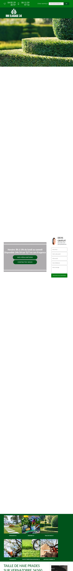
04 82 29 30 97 (10, 3)
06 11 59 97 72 (23, 3)
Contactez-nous (25, 262)
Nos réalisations (25, 257)
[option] (36, 33)
